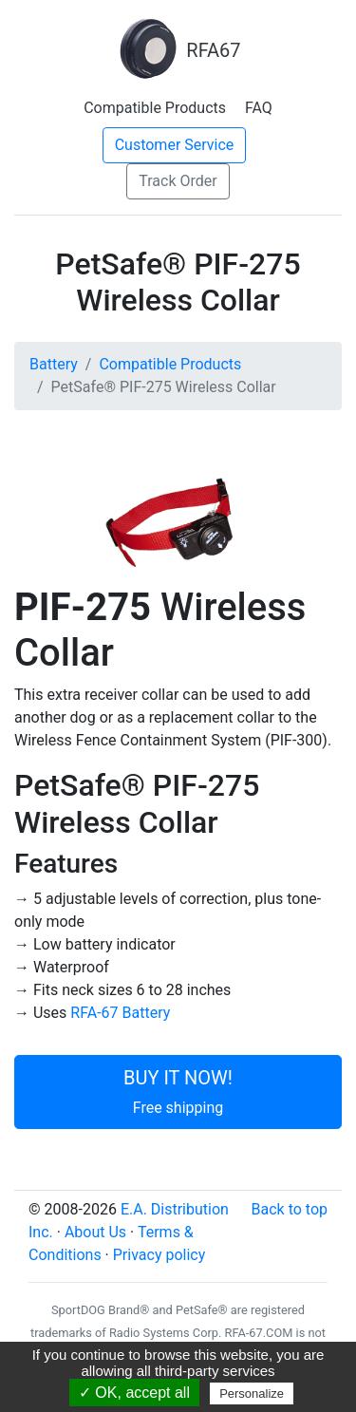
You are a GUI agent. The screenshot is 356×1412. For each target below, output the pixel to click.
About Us (95, 1232)
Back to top (290, 1209)
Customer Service (174, 145)
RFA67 (177, 50)
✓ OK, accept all (134, 1392)
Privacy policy (159, 1255)
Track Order (177, 181)
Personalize (251, 1393)
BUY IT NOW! (178, 1091)
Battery (53, 364)
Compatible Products (155, 108)
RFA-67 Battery (120, 1013)
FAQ (258, 108)
